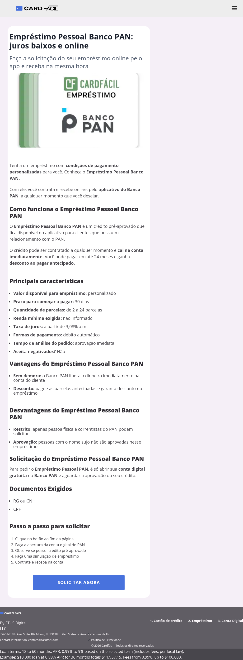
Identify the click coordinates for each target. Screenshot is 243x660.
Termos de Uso (101, 634)
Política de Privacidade (106, 640)
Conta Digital (232, 620)
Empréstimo (202, 620)
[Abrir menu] (234, 8)
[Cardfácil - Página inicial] (37, 8)
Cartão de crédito (168, 620)
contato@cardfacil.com (43, 640)
